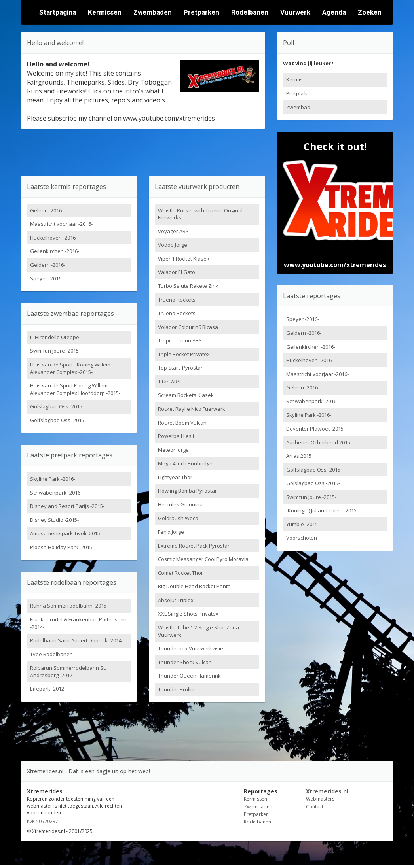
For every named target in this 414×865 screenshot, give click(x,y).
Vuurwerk (295, 12)
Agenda (334, 12)
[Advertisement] (142, 152)
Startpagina (57, 12)
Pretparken (201, 12)
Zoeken (370, 12)
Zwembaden (152, 12)
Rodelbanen (249, 12)
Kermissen (105, 12)
